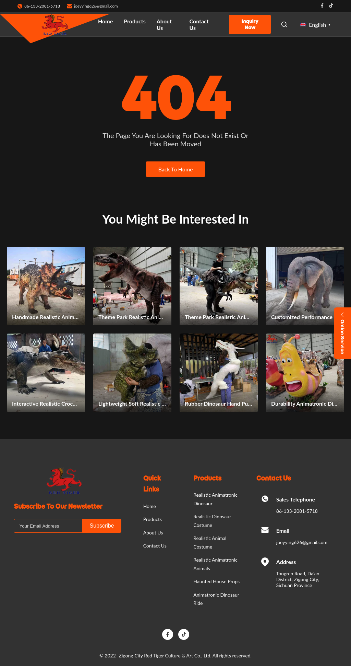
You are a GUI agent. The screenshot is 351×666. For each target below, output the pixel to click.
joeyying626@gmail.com (96, 6)
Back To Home (175, 169)
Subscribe (101, 526)
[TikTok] (183, 634)
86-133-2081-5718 (297, 511)
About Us (164, 24)
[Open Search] (284, 24)
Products (135, 21)
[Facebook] (167, 634)
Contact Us (199, 24)
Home (105, 21)
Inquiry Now (250, 24)
